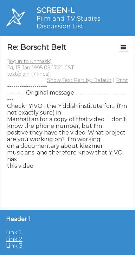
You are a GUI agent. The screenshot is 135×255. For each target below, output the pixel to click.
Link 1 (13, 232)
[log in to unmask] (29, 61)
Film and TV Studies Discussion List (69, 22)
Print (122, 80)
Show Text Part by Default (79, 80)
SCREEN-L (56, 10)
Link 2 (14, 239)
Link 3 (14, 245)
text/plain (18, 74)
